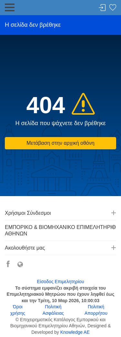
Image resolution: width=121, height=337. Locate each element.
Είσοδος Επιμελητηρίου (60, 281)
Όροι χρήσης (17, 310)
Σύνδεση (102, 8)
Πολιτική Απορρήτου (96, 310)
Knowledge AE (75, 332)
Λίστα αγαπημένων (112, 8)
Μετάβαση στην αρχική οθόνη (60, 143)
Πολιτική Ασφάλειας (53, 310)
